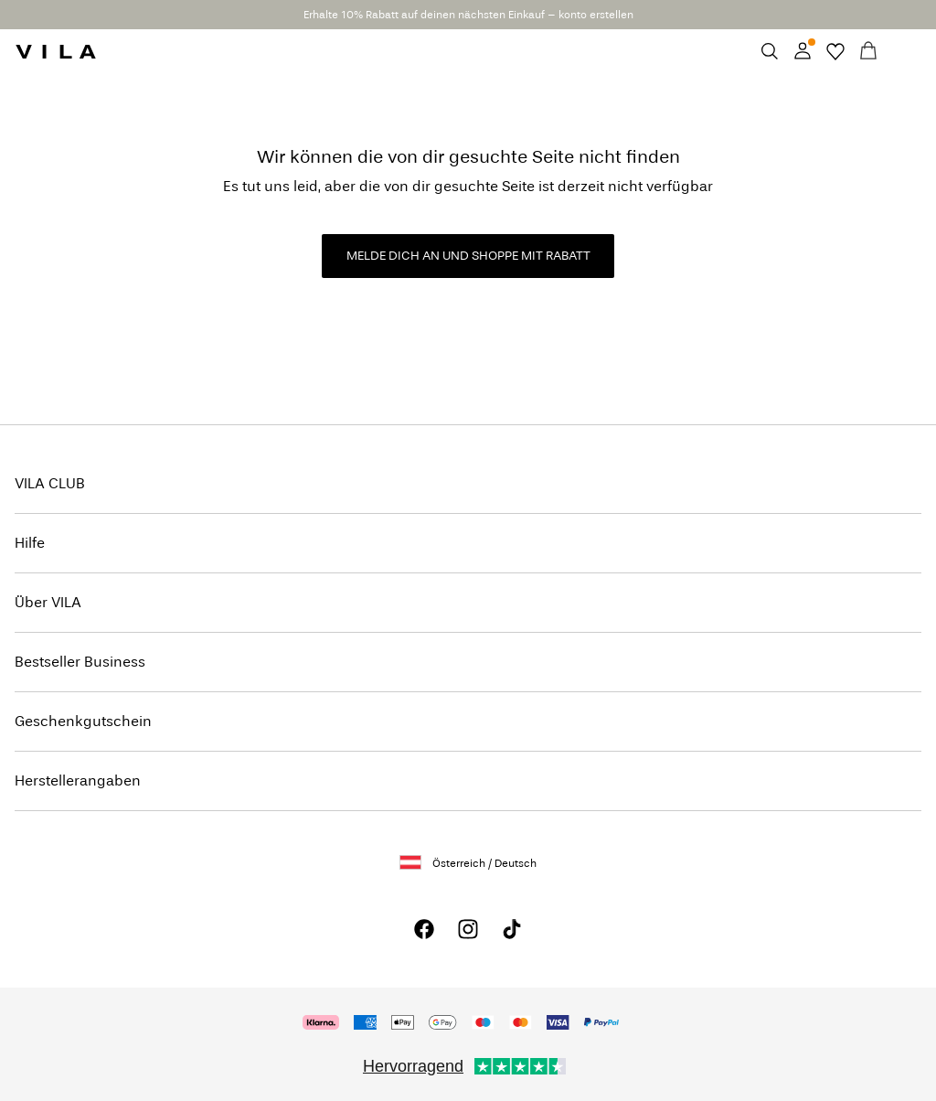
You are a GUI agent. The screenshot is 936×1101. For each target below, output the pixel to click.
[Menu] (901, 51)
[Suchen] (769, 51)
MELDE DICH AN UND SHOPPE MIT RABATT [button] (468, 255)
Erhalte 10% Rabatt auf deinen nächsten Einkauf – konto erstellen (468, 14)
